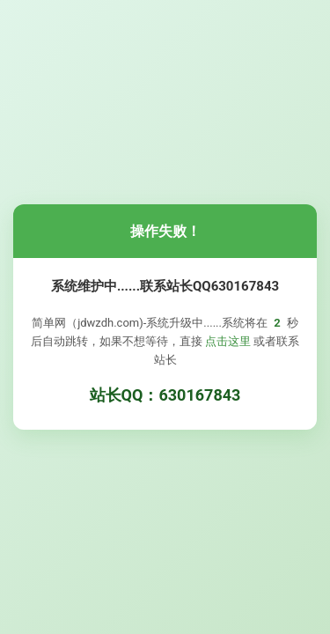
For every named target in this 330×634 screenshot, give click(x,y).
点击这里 (228, 341)
